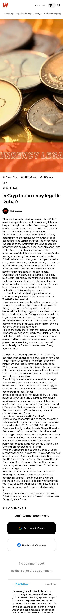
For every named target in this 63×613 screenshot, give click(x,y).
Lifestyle (38, 14)
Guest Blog (8, 14)
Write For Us (40, 5)
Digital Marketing (23, 14)
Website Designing (52, 14)
